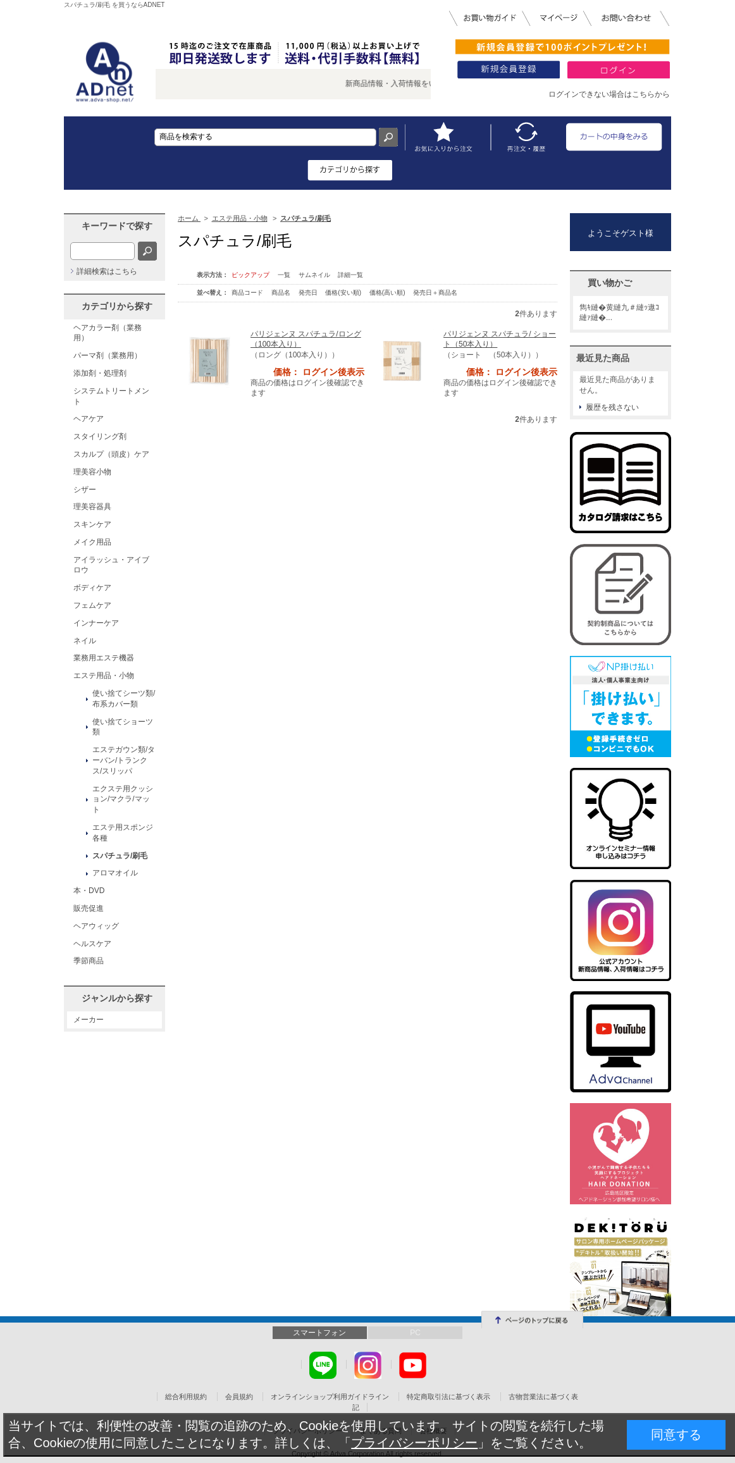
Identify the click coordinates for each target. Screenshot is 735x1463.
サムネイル (314, 274)
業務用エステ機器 (103, 657)
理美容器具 (92, 506)
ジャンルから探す (117, 998)
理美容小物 (92, 471)
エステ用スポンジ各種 (122, 833)
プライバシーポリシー (414, 1443)
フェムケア (92, 605)
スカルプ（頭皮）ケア (111, 454)
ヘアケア (88, 418)
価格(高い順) (388, 292)
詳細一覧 (350, 274)
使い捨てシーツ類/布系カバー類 (123, 698)
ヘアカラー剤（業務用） (107, 333)
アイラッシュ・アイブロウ (111, 565)
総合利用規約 (186, 1396)
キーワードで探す (117, 226)
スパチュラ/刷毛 (119, 855)
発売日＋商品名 (435, 292)
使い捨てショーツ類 (122, 727)
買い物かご (610, 283)
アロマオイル (115, 872)
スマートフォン (319, 1332)
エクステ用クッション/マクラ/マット (122, 799)
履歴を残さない (612, 407)
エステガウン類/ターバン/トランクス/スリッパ (123, 760)
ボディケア (92, 587)
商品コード (248, 292)
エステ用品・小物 (103, 675)
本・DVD (88, 890)
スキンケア (92, 524)
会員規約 (239, 1396)
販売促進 (88, 908)
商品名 (281, 292)
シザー (84, 489)
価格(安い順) (343, 292)
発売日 (309, 292)
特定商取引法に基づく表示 (448, 1396)
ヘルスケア (92, 943)
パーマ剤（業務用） (107, 355)
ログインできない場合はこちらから (609, 94)
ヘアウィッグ (96, 926)
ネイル (84, 640)
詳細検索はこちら (107, 271)
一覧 (284, 274)
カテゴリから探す (117, 306)
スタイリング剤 (100, 436)
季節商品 (88, 960)
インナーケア (96, 623)
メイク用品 (92, 542)
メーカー (88, 1019)
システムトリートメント (111, 396)
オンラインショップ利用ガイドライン (330, 1396)
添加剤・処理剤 (100, 373)
